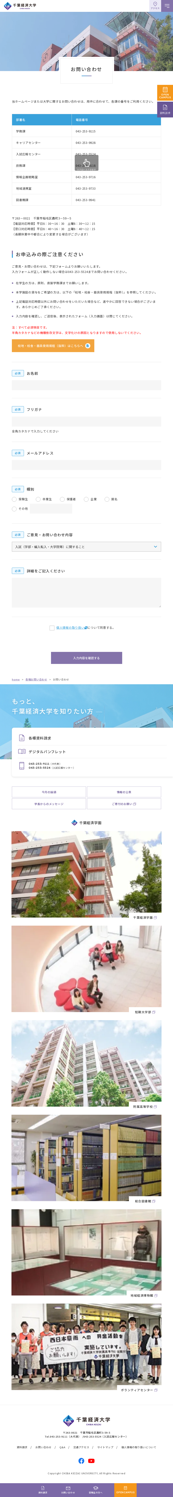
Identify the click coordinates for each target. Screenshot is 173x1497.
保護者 (71, 499)
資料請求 (22, 1447)
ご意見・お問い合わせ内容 (50, 534)
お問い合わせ (43, 1447)
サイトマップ (105, 1447)
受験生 (23, 499)
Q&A (62, 1447)
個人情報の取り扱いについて (138, 1447)
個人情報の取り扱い (70, 627)
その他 (23, 508)
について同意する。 (85, 627)
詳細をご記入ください (46, 570)
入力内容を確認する (86, 658)
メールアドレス (40, 453)
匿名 (114, 499)
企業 (94, 499)
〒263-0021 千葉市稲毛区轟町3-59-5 (86, 1432)
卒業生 (47, 499)
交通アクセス (81, 1447)
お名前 (32, 373)
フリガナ (34, 409)
